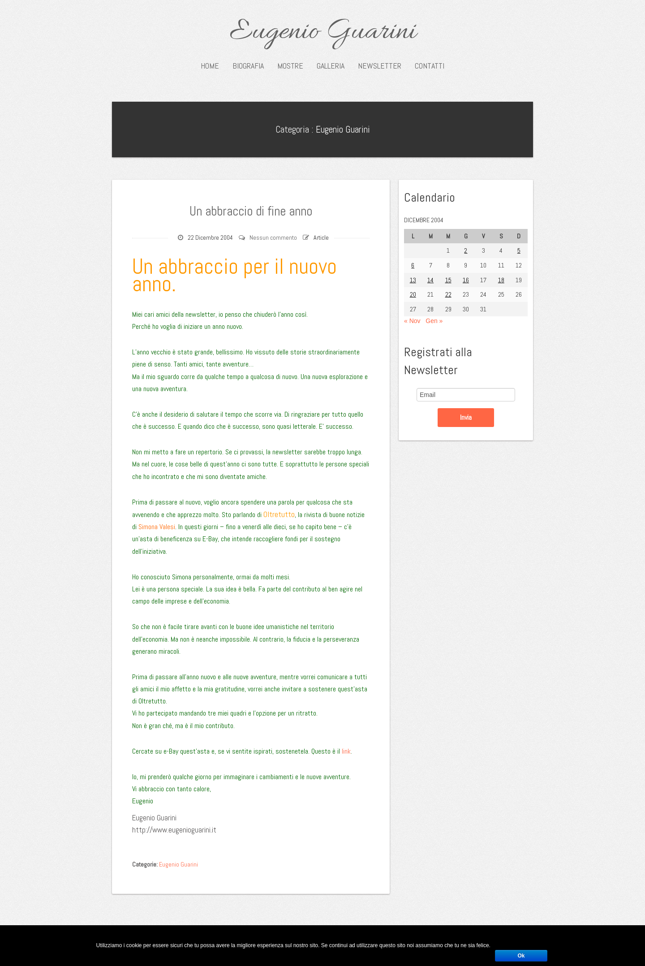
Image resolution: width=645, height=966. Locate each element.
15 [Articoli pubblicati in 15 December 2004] (448, 280)
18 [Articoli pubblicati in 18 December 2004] (501, 280)
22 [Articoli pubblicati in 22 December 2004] (448, 294)
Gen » (434, 320)
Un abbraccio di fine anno (251, 209)
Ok (521, 956)
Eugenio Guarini (322, 32)
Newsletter (379, 65)
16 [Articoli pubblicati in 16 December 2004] (466, 280)
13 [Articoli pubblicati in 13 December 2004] (413, 280)
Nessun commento (273, 237)
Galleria (330, 65)
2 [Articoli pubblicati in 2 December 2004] (465, 250)
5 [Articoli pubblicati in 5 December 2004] (518, 250)
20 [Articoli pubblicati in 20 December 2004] (413, 294)
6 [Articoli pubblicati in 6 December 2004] (412, 265)
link (346, 751)
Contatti (429, 65)
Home (210, 65)
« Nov (412, 320)
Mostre (290, 65)
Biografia (248, 65)
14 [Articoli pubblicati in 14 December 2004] (430, 280)
